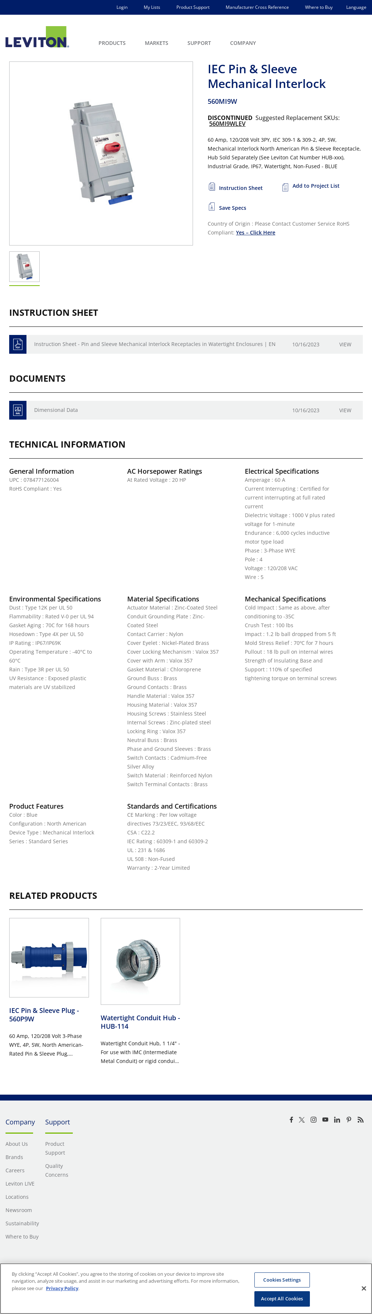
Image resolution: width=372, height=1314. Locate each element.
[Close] (364, 1288)
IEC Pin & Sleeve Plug (44, 1014)
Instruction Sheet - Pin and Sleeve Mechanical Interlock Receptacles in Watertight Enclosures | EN (155, 343)
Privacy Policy (62, 1288)
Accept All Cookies (282, 1298)
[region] (186, 1288)
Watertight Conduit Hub (140, 1022)
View (345, 344)
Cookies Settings (282, 1279)
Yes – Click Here (255, 232)
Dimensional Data (56, 409)
